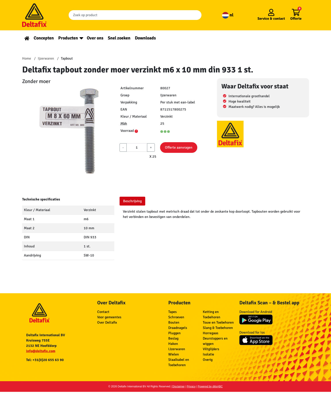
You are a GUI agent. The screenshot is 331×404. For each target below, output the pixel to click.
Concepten (44, 38)
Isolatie (208, 354)
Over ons (95, 38)
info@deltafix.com (40, 351)
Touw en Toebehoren (218, 322)
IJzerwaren (176, 349)
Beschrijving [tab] (132, 201)
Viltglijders (211, 349)
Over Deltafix (107, 322)
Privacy (191, 386)
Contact (103, 312)
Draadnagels (177, 328)
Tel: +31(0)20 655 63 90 (45, 360)
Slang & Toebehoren (218, 328)
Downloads (145, 38)
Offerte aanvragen (178, 147)
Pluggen (174, 333)
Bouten (173, 322)
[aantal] (136, 147)
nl (227, 15)
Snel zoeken (119, 38)
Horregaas (210, 333)
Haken (173, 344)
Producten (68, 38)
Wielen (173, 354)
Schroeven (176, 317)
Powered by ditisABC (210, 386)
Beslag (173, 338)
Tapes (172, 312)
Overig (208, 359)
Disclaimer (178, 386)
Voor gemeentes (109, 317)
